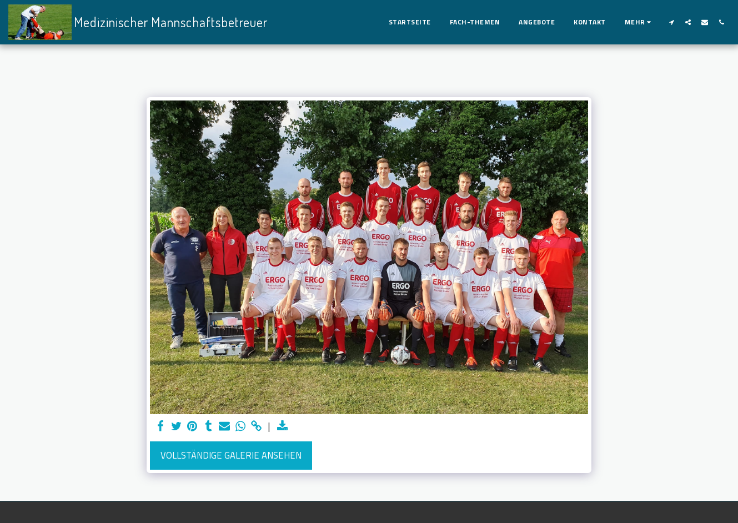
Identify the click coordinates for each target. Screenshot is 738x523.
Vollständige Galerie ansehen (231, 455)
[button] (671, 22)
